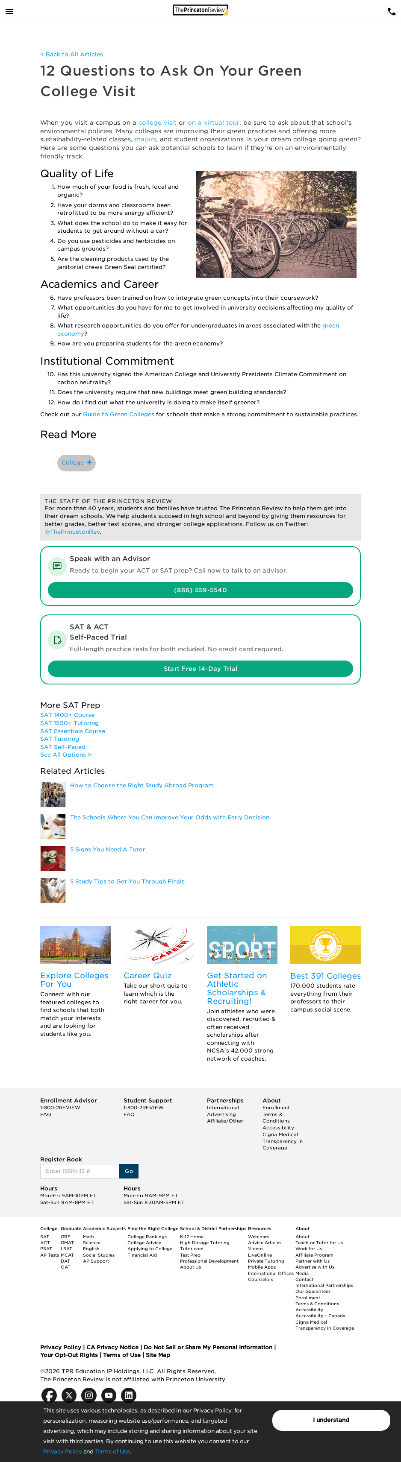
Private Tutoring (266, 1260)
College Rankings (147, 1236)
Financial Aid (142, 1254)
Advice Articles (264, 1242)
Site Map (158, 1355)
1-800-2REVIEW (60, 1108)
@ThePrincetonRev (72, 532)
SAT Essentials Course (72, 731)
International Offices (271, 1273)
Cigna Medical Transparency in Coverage (282, 1141)
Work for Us (308, 1248)
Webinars (258, 1236)
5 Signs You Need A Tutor (107, 849)
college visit (158, 122)
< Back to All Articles (71, 54)
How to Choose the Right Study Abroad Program (142, 785)
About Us (190, 1266)
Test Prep (190, 1254)
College (76, 462)
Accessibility (278, 1128)
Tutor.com (191, 1248)
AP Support (96, 1260)
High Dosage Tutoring (205, 1242)
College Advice (144, 1242)
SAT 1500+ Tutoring (69, 723)
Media (302, 1273)
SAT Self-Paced (63, 747)
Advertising (221, 1114)
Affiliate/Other (225, 1121)
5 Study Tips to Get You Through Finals (127, 881)
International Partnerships (324, 1285)
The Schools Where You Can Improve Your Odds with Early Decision (169, 817)
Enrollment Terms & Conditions (276, 1114)
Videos (255, 1248)
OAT (66, 1266)
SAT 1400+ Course (67, 715)
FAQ (45, 1114)
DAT (65, 1260)
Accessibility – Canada (320, 1315)
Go (129, 1171)
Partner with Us (312, 1260)
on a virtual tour (213, 122)
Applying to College (149, 1248)
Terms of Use (112, 1451)
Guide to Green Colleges (118, 414)
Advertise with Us (314, 1266)
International (223, 1108)
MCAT (67, 1254)
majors (145, 139)
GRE (66, 1236)
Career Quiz (148, 975)
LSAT (66, 1248)
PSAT (46, 1248)
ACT (45, 1242)
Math (88, 1236)
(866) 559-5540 (200, 590)
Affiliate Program (314, 1254)
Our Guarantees (312, 1291)
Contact (304, 1279)
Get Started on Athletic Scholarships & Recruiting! (237, 988)
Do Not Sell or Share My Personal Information (208, 1347)
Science (91, 1242)
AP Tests (49, 1254)
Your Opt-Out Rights (69, 1355)
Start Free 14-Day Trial (200, 668)
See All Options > (65, 754)
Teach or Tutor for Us (319, 1242)
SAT (44, 1236)
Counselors (260, 1279)
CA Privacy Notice (112, 1347)
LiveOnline (260, 1254)
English (91, 1248)
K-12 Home (191, 1236)
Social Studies (99, 1254)
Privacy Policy (62, 1451)
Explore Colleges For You (74, 979)
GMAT (67, 1242)
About (302, 1236)
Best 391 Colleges (325, 975)
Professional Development (209, 1260)
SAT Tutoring (59, 739)
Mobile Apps (262, 1266)
